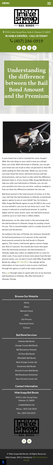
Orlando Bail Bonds (26, 341)
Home (26, 302)
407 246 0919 (22, 262)
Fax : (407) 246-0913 (27, 413)
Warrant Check (26, 311)
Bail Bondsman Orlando (27, 349)
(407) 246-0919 (26, 41)
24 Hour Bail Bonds (26, 354)
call (8, 273)
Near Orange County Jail (26, 362)
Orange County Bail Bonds (26, 345)
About (26, 307)
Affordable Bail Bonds (26, 358)
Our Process (26, 319)
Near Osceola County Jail (26, 379)
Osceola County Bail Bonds (26, 370)
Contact (26, 327)
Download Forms (26, 323)
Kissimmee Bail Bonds (26, 366)
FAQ (26, 315)
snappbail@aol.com (26, 405)
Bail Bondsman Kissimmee (26, 374)
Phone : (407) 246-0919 (26, 409)
